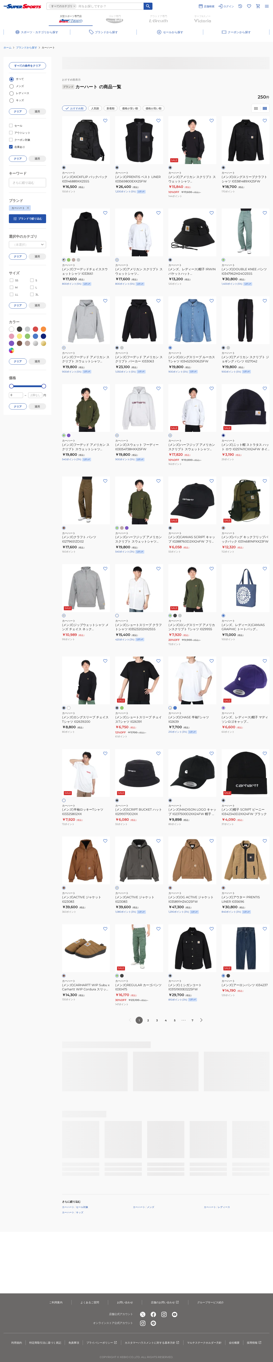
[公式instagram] (164, 1314)
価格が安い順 (130, 108)
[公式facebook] (153, 1314)
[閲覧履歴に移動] (240, 6)
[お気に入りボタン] (105, 120)
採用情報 (254, 1343)
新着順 (111, 108)
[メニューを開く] (267, 6)
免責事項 (73, 1342)
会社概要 (234, 1342)
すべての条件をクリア (27, 65)
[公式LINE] (153, 1323)
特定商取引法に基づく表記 (45, 1342)
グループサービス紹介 (210, 1302)
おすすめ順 (74, 108)
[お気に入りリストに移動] (249, 6)
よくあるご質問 (89, 1302)
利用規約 (16, 1342)
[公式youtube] (174, 1314)
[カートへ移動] (258, 6)
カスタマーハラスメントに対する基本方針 (152, 1343)
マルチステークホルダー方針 (204, 1342)
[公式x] (142, 1314)
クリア (18, 111)
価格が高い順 (154, 108)
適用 (37, 111)
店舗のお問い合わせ (165, 1302)
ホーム (8, 47)
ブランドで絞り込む (27, 218)
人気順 (95, 108)
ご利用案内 (55, 1302)
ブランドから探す (26, 47)
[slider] (11, 386)
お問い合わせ (125, 1302)
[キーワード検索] (148, 6)
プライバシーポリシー (101, 1343)
